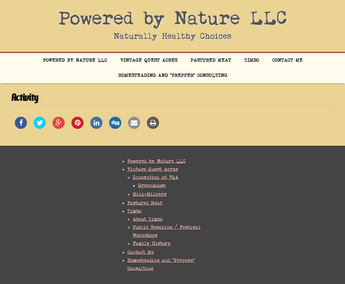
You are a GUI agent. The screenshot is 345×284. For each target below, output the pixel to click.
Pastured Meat (210, 60)
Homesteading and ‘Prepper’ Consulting (172, 75)
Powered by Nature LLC (172, 19)
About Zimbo (147, 219)
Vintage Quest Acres (148, 60)
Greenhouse (152, 185)
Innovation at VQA (156, 177)
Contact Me (287, 60)
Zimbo (251, 60)
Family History (152, 243)
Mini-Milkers (149, 194)
